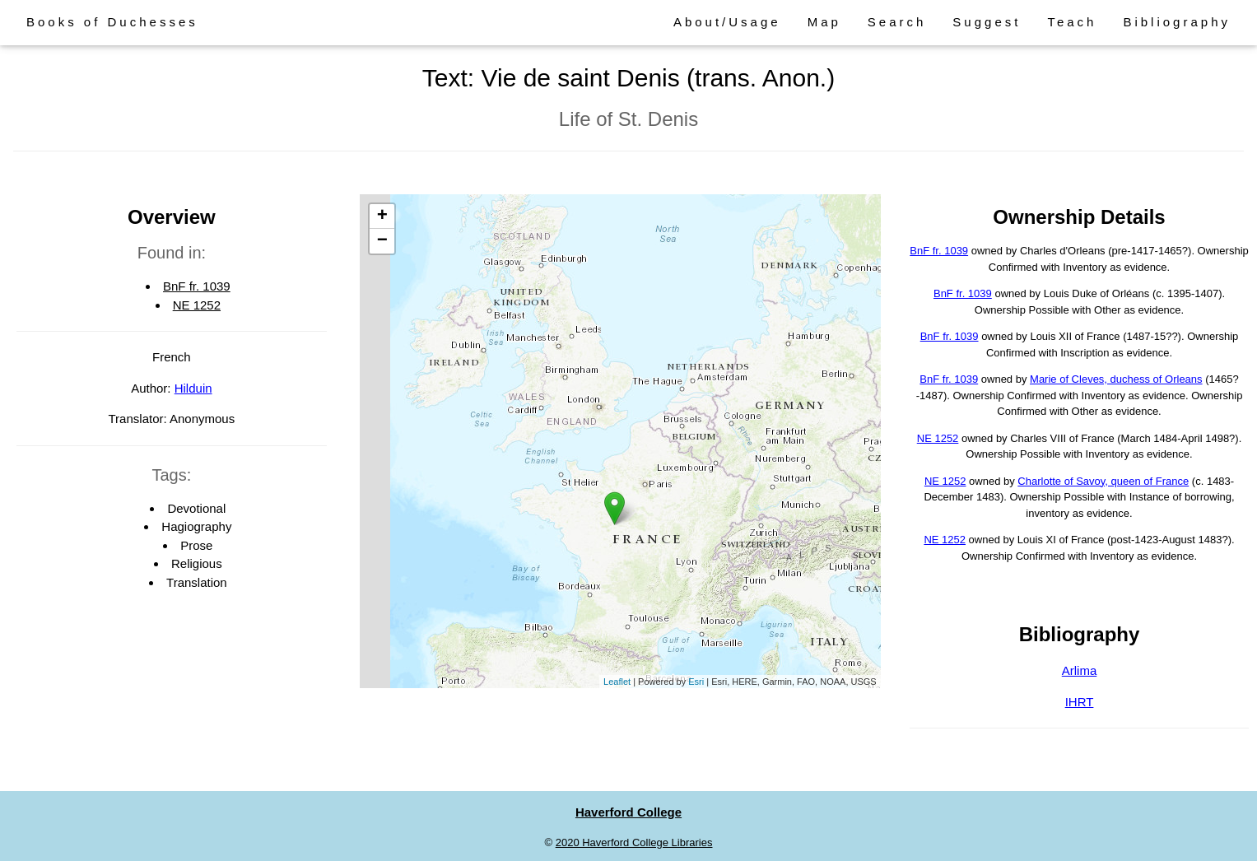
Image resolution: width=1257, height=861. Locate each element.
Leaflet (617, 681)
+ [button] (382, 216)
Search (897, 22)
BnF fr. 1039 (196, 286)
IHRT (1079, 702)
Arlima (1079, 670)
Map (824, 22)
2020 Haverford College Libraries (634, 842)
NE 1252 (197, 305)
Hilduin (193, 388)
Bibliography (1177, 22)
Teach (1071, 22)
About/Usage (727, 22)
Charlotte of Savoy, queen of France (1103, 481)
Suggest (986, 22)
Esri (696, 681)
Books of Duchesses (112, 22)
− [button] (382, 241)
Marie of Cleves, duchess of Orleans (1116, 379)
